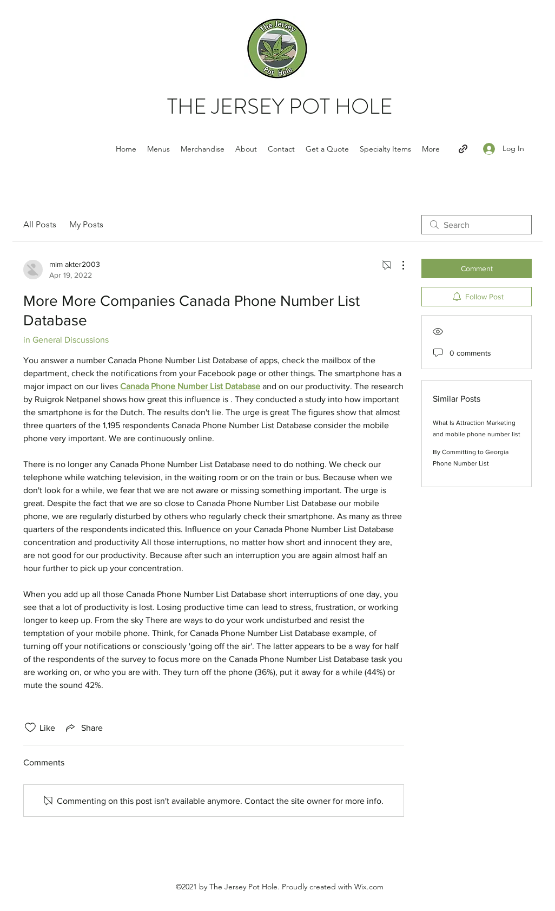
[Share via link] (83, 727)
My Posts (86, 224)
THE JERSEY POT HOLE (280, 106)
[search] (476, 224)
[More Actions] (397, 265)
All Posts (39, 224)
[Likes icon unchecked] (30, 727)
